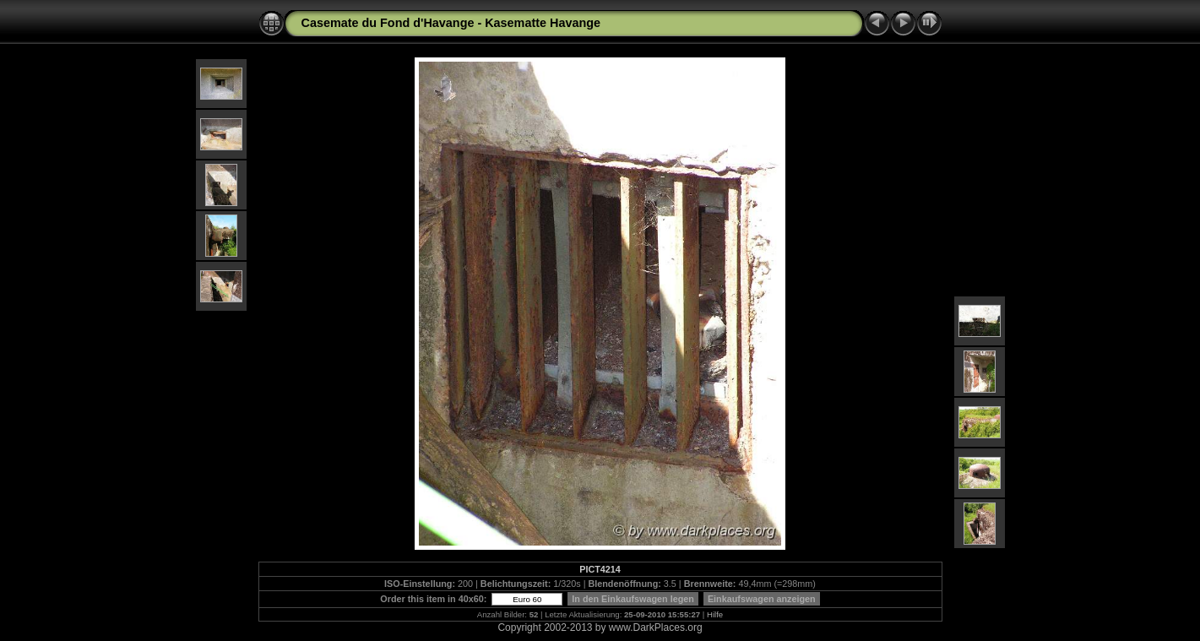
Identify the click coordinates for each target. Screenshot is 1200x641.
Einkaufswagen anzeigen (761, 599)
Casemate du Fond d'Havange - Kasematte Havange (451, 23)
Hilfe (715, 614)
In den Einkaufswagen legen (633, 599)
